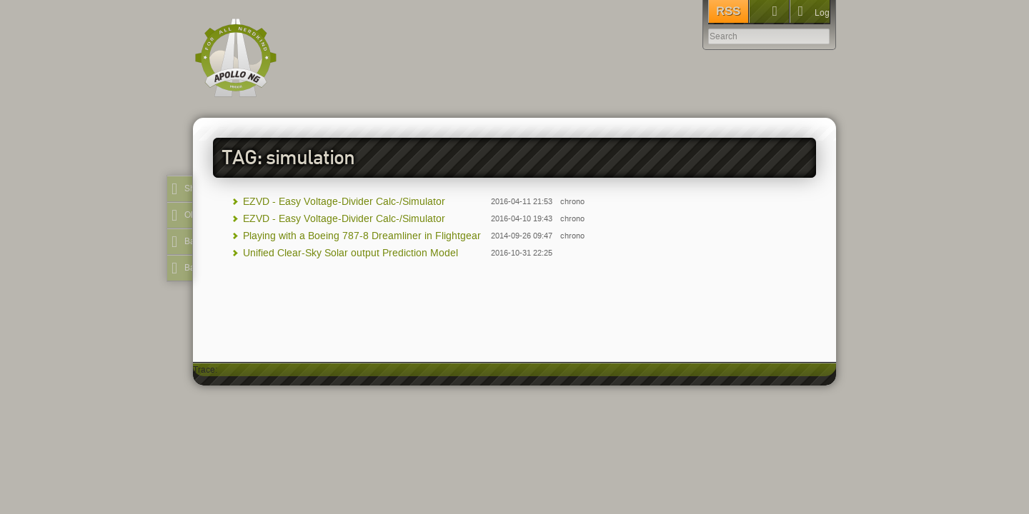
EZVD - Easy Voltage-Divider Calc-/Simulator (344, 201)
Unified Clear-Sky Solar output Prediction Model (350, 253)
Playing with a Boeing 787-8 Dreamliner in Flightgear (362, 236)
